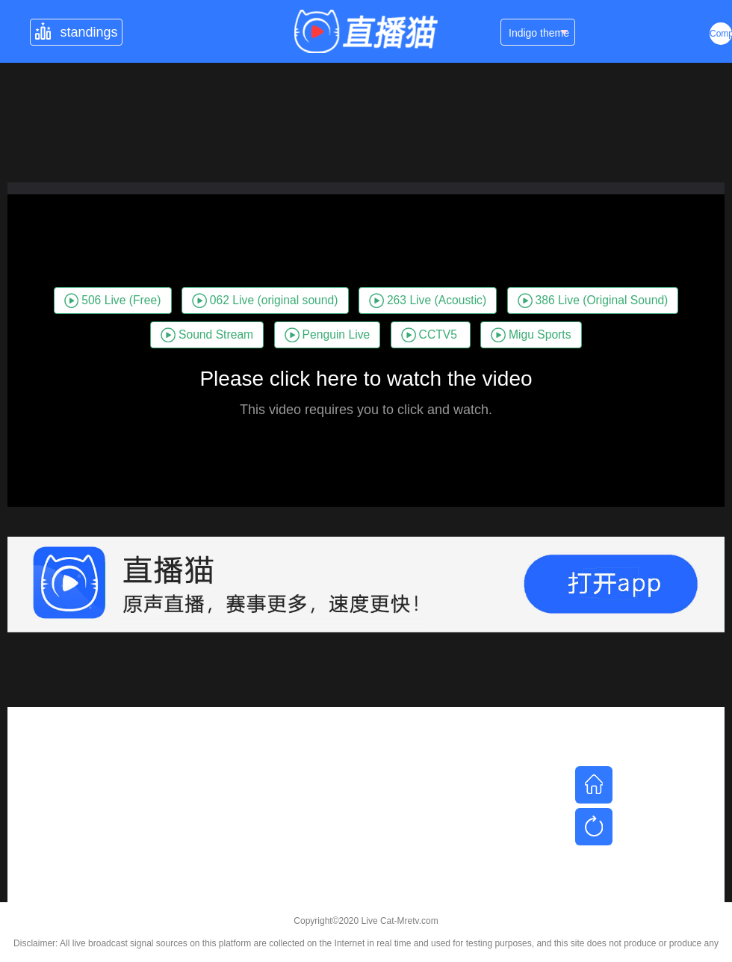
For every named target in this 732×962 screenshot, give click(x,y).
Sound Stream (207, 334)
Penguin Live (327, 334)
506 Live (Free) (112, 300)
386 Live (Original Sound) (593, 300)
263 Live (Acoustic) (427, 300)
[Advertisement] (366, 811)
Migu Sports (531, 334)
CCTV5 (429, 334)
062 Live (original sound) (265, 300)
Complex (721, 33)
